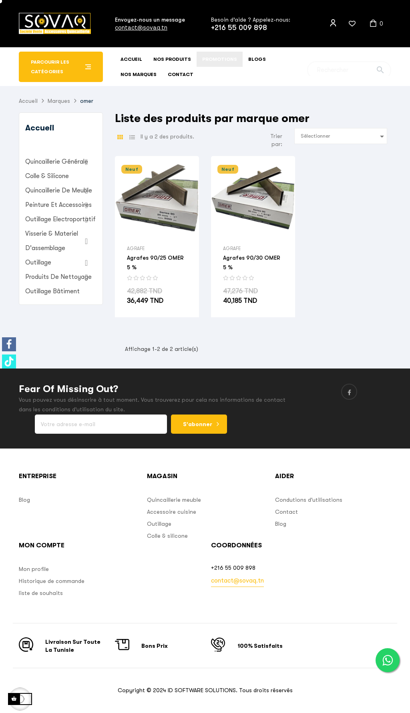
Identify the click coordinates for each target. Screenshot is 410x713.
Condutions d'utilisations (308, 500)
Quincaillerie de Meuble (58, 190)
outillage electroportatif (60, 219)
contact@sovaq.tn (141, 27)
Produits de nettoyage (58, 276)
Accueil (39, 127)
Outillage (38, 262)
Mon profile (34, 569)
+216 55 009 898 (239, 28)
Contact (286, 512)
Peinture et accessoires (58, 204)
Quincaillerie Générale (56, 161)
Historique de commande (51, 581)
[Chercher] (349, 67)
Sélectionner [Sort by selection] (344, 136)
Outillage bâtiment (52, 291)
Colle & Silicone (47, 176)
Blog (24, 500)
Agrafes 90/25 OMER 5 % (155, 262)
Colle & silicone (167, 536)
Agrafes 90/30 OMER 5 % (251, 262)
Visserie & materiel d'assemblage (51, 241)
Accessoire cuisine (171, 512)
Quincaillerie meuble (174, 500)
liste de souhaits (41, 593)
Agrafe (136, 248)
